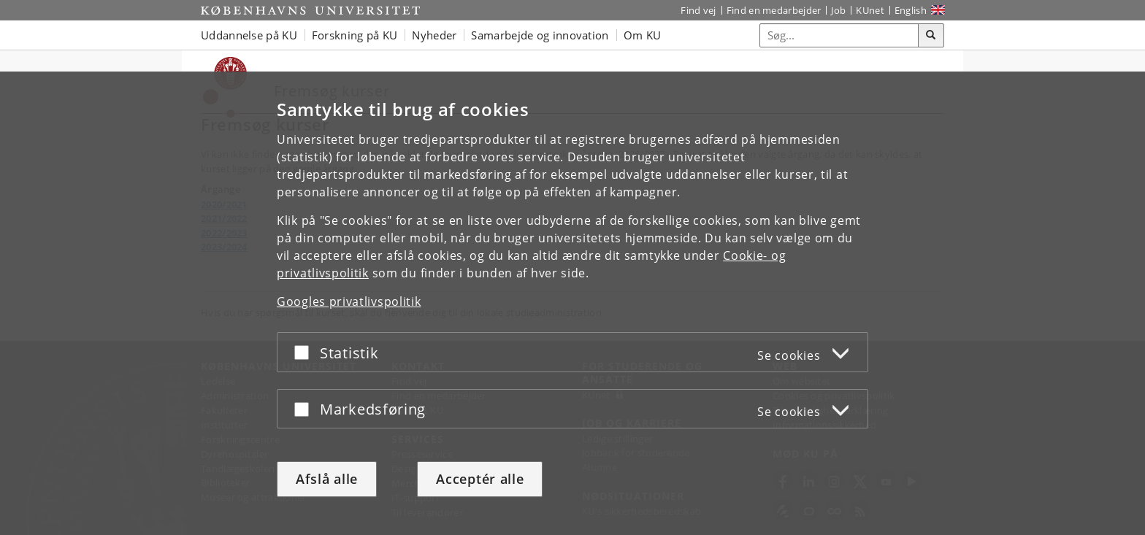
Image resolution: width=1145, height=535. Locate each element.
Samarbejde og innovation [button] (539, 35)
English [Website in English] (911, 10)
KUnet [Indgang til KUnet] (870, 10)
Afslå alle (327, 479)
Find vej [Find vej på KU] (698, 10)
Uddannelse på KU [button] (249, 35)
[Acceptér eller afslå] (305, 352)
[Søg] (931, 35)
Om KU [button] (643, 35)
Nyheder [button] (434, 35)
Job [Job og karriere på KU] (838, 10)
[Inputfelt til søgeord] (839, 35)
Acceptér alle (480, 479)
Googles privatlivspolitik (349, 301)
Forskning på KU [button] (355, 35)
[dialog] (572, 303)
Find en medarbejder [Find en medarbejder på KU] (774, 10)
